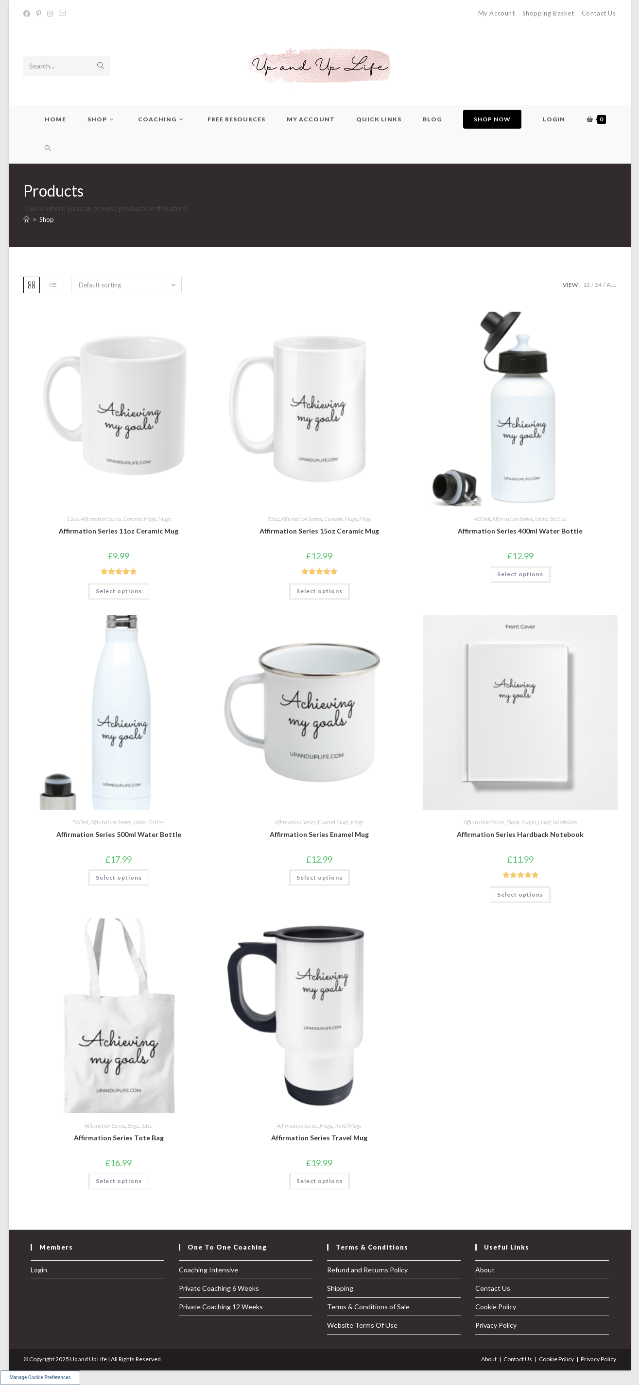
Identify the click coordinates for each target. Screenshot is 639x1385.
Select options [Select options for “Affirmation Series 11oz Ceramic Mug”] (119, 591)
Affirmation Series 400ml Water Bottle (520, 531)
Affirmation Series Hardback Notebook (520, 834)
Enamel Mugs (333, 822)
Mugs (164, 518)
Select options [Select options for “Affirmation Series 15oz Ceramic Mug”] (319, 591)
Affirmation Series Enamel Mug (319, 834)
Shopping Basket (548, 13)
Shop (46, 219)
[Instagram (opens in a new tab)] (50, 13)
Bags (132, 1125)
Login (39, 1270)
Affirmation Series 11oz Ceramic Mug (118, 531)
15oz (273, 518)
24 (598, 284)
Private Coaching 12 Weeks (221, 1306)
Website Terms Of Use (362, 1325)
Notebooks (565, 822)
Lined (544, 822)
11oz (73, 518)
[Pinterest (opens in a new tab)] (38, 13)
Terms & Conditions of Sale (368, 1306)
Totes (146, 1125)
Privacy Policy (496, 1325)
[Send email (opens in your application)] (62, 13)
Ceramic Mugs (139, 518)
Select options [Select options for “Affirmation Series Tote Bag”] (119, 1181)
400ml (482, 518)
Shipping (340, 1288)
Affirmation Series (101, 518)
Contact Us (599, 13)
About (485, 1270)
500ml (80, 822)
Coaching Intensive (208, 1270)
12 (586, 284)
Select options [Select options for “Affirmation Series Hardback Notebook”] (520, 894)
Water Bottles (551, 518)
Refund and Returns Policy (367, 1270)
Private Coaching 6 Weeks (219, 1288)
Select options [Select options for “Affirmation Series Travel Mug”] (319, 1181)
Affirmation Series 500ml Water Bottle (118, 834)
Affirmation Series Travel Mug (319, 1138)
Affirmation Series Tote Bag (119, 1138)
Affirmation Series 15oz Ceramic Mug (319, 531)
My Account (496, 13)
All (611, 284)
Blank (512, 822)
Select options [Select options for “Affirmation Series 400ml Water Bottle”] (520, 574)
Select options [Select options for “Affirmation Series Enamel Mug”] (319, 877)
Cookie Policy (495, 1306)
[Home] (26, 219)
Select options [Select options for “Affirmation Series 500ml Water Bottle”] (119, 877)
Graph (528, 822)
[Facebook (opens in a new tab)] (28, 13)
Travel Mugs (348, 1125)
